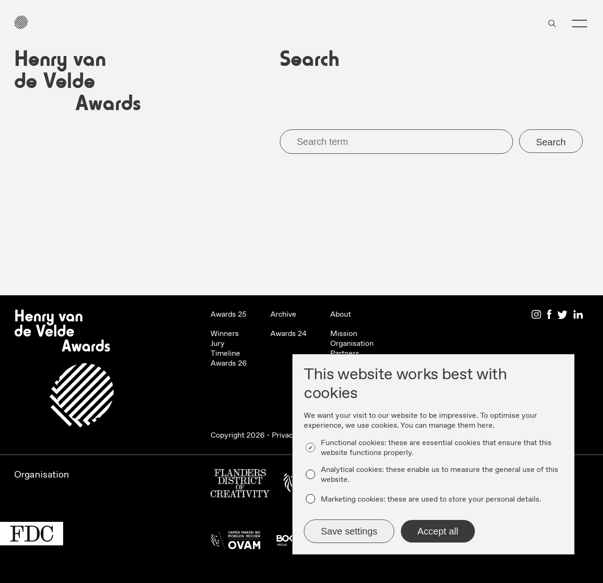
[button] (579, 23)
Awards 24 (288, 334)
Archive (283, 314)
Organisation (352, 344)
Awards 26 (229, 363)
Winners (225, 334)
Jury (218, 344)
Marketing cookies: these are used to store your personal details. (431, 499)
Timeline (225, 354)
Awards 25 (228, 314)
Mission (343, 334)
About (340, 314)
